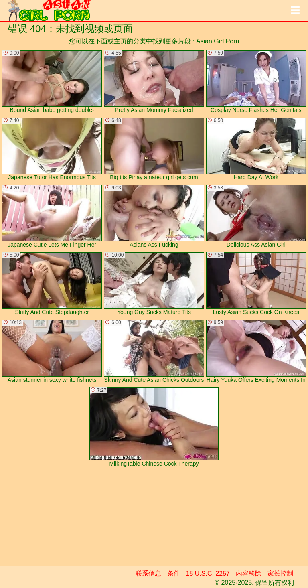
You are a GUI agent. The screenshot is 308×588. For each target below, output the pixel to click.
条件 (173, 573)
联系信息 (148, 573)
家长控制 (280, 573)
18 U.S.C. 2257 (208, 573)
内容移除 (248, 573)
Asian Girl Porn (217, 41)
